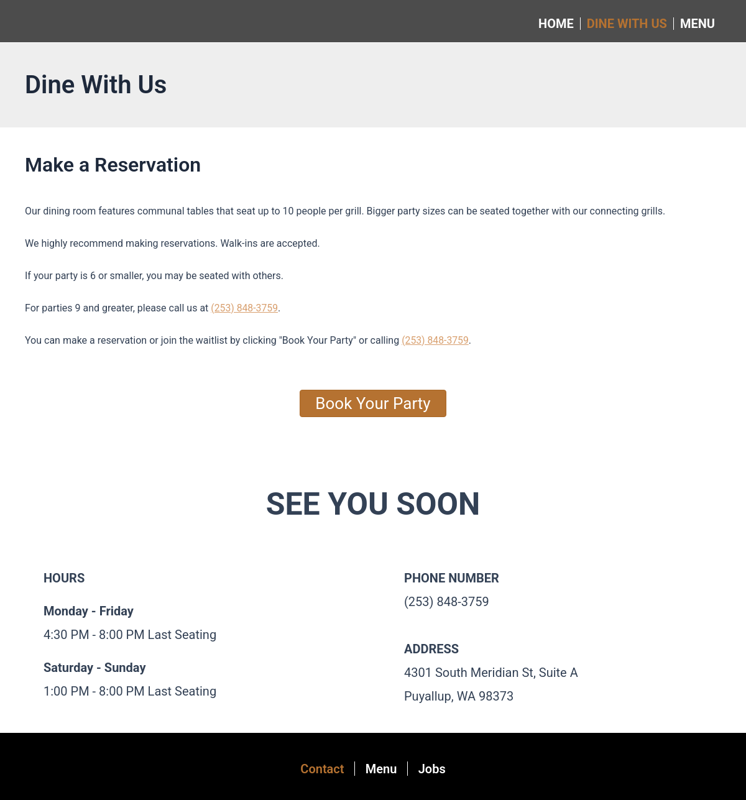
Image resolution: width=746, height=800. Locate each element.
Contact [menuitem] (318, 769)
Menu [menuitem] (697, 23)
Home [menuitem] (556, 23)
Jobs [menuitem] (435, 769)
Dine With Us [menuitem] (627, 23)
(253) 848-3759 (245, 308)
